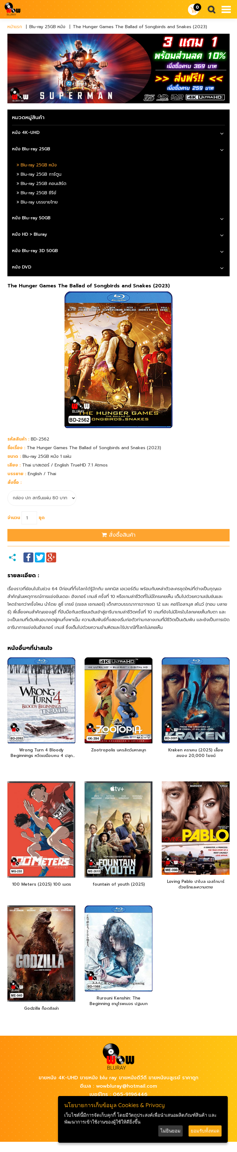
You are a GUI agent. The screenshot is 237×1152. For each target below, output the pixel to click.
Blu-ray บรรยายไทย (37, 202)
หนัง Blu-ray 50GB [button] (31, 218)
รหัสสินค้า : (18, 439)
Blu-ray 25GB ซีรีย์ (36, 193)
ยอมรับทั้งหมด (205, 1131)
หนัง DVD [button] (21, 267)
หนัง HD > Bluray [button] (29, 234)
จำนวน (13, 517)
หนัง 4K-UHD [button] (26, 132)
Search (209, 10)
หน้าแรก (14, 27)
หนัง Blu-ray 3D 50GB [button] (35, 250)
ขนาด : (14, 456)
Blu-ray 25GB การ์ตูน (39, 174)
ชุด (42, 517)
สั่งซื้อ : (14, 482)
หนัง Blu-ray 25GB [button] (31, 149)
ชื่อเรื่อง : (16, 448)
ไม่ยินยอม (170, 1131)
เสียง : (14, 465)
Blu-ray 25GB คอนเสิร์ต (41, 183)
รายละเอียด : (23, 576)
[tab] (118, 133)
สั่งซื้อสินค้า (118, 535)
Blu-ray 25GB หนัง (37, 165)
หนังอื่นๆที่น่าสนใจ (29, 648)
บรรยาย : (16, 474)
